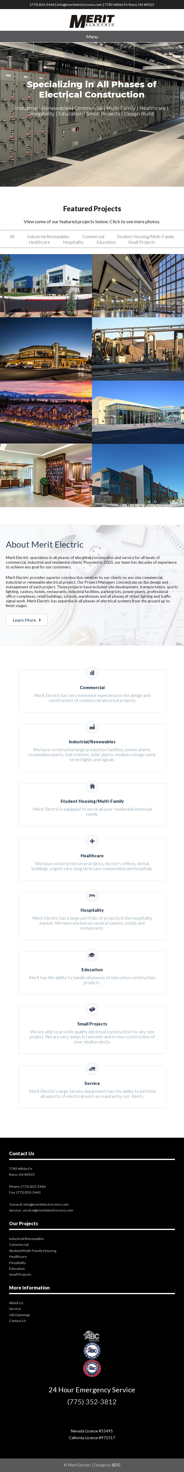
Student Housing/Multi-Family (145, 236)
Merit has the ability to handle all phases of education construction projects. (92, 968)
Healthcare (39, 242)
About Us (16, 1303)
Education (106, 242)
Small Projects (141, 242)
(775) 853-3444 (42, 4)
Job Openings (19, 1315)
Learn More (27, 620)
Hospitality (73, 242)
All (12, 236)
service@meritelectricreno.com (47, 1210)
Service (15, 1308)
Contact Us (17, 1320)
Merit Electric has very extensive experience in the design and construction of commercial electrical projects (92, 686)
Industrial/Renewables (48, 236)
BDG (116, 1465)
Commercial (93, 236)
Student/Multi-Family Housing (32, 1250)
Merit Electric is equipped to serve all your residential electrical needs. (92, 800)
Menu (92, 36)
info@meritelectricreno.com (79, 4)
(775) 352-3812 (92, 1401)
